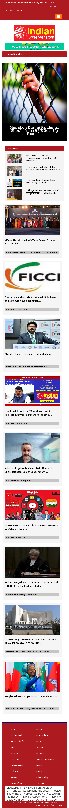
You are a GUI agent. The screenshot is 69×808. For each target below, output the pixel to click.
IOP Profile (9, 10)
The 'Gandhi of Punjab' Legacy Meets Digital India (42, 181)
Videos (14, 777)
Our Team (15, 759)
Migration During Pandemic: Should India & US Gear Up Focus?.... (35, 130)
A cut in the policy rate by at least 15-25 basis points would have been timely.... (30, 299)
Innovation (41, 753)
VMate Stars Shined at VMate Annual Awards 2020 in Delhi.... (30, 242)
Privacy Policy (42, 777)
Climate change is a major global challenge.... (30, 354)
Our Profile (53, 6)
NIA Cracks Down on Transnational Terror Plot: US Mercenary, (41, 158)
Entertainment (17, 765)
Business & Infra (17, 741)
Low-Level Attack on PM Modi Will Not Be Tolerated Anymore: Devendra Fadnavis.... (28, 413)
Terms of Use (16, 783)
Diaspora (40, 765)
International (16, 735)
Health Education (43, 735)
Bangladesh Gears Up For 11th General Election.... (32, 696)
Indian (39, 729)
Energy (39, 741)
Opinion (39, 747)
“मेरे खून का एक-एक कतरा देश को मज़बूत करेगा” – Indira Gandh (42, 192)
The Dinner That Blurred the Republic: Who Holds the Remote (43, 168)
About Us (40, 783)
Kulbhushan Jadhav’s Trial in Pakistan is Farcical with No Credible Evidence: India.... (31, 584)
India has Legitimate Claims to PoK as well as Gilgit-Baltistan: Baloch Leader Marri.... (30, 470)
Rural (13, 747)
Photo (39, 771)
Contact (19, 10)
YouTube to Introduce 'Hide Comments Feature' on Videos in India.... (32, 527)
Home (52, 2)
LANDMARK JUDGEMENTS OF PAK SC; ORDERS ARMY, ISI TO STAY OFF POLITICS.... (30, 641)
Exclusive (14, 771)
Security (14, 753)
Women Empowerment (46, 759)
